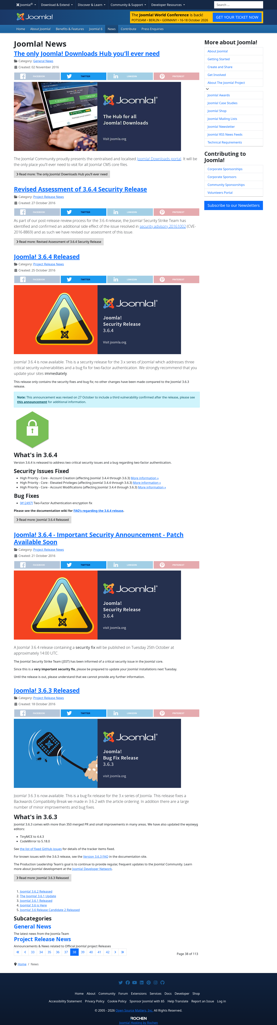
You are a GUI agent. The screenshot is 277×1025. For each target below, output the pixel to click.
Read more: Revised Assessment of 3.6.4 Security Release (58, 242)
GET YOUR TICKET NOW (237, 17)
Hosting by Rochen (138, 1023)
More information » (145, 478)
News (112, 29)
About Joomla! (40, 29)
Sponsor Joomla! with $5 (147, 1001)
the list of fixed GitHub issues (41, 849)
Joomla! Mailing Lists (222, 119)
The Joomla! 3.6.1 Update (38, 896)
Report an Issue (202, 1001)
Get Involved (217, 75)
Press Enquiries (153, 29)
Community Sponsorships (226, 185)
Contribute (128, 29)
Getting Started (219, 59)
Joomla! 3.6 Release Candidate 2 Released (50, 910)
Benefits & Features (70, 29)
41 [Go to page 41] (99, 952)
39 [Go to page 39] (82, 952)
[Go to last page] (122, 952)
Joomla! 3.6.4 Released (47, 256)
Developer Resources (166, 5)
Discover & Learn (90, 5)
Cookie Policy (117, 1001)
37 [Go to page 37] (66, 952)
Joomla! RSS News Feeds (225, 134)
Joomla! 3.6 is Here (33, 905)
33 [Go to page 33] (32, 952)
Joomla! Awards (219, 95)
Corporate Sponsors (222, 177)
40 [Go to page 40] (91, 952)
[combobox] (238, 4)
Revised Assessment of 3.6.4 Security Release (80, 189)
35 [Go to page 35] (49, 952)
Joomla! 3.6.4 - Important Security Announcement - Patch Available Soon (99, 538)
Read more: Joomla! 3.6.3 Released (42, 878)
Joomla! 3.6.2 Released (36, 891)
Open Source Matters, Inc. (134, 1010)
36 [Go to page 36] (57, 952)
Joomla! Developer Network (92, 869)
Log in (221, 1001)
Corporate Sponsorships (225, 169)
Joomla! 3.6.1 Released (36, 901)
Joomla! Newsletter (221, 127)
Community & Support (127, 5)
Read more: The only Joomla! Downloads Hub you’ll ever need (62, 174)
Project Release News (48, 197)
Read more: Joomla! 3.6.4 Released (42, 520)
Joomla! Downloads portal (159, 158)
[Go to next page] (115, 952)
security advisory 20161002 (163, 226)
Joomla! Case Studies (222, 103)
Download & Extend (55, 5)
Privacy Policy (94, 1001)
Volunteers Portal (220, 192)
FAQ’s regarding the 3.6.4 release (98, 511)
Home (20, 29)
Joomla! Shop (217, 111)
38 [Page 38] (74, 952)
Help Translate (178, 1001)
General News (43, 61)
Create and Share (220, 67)
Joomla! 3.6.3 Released (47, 690)
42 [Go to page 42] (107, 952)
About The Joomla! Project (226, 83)
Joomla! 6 (96, 29)
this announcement (32, 402)
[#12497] (26, 503)
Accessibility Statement (65, 1001)
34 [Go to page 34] (41, 952)
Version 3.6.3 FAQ (95, 856)
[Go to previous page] (25, 952)
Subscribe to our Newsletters (234, 205)
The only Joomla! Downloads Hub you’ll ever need (87, 53)
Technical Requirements (225, 142)
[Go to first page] (18, 952)
